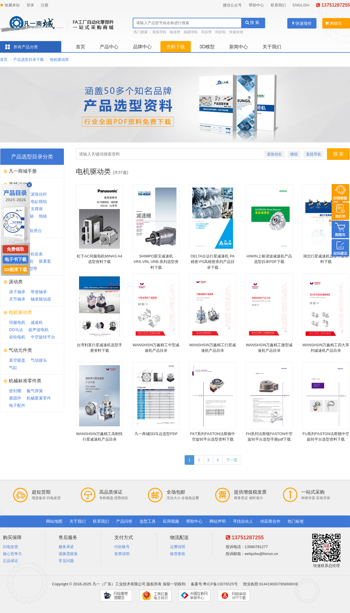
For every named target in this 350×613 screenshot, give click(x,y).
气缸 (13, 367)
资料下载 (175, 46)
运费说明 (177, 547)
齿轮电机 (17, 337)
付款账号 (122, 547)
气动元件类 (20, 350)
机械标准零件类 (25, 380)
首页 (80, 46)
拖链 (43, 216)
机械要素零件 (39, 398)
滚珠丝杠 (274, 154)
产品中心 (109, 46)
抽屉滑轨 (191, 32)
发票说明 (122, 554)
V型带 (32, 268)
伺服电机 (17, 322)
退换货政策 (68, 554)
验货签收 (177, 554)
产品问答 (124, 521)
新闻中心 (238, 46)
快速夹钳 (236, 32)
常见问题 (66, 561)
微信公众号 (232, 5)
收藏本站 (10, 5)
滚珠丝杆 (39, 194)
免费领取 (15, 249)
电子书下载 (16, 259)
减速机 (37, 322)
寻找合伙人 (243, 521)
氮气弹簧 (35, 390)
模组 (294, 154)
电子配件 (17, 405)
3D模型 (207, 46)
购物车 (333, 23)
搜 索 (252, 22)
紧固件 (15, 398)
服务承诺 (66, 547)
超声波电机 (38, 329)
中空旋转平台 (43, 337)
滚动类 (16, 281)
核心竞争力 (12, 554)
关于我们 (271, 46)
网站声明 (217, 521)
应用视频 (171, 521)
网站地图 (54, 521)
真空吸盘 (17, 360)
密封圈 (15, 390)
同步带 (206, 32)
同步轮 (220, 32)
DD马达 (16, 329)
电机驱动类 (59, 59)
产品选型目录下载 (28, 59)
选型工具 (147, 521)
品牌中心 (142, 46)
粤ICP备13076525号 (220, 584)
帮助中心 (256, 5)
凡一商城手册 (23, 171)
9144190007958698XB (278, 584)
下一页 (231, 460)
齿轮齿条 (35, 254)
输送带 (175, 32)
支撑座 (37, 208)
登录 (30, 5)
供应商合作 (270, 521)
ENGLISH (301, 5)
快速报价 (302, 23)
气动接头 (39, 360)
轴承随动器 (41, 299)
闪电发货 (10, 547)
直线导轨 (159, 32)
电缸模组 (39, 201)
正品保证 (10, 561)
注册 (44, 5)
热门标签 (296, 521)
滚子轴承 (17, 291)
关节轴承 (17, 299)
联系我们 (278, 5)
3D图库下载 (15, 269)
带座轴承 (39, 291)
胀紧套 (45, 261)
